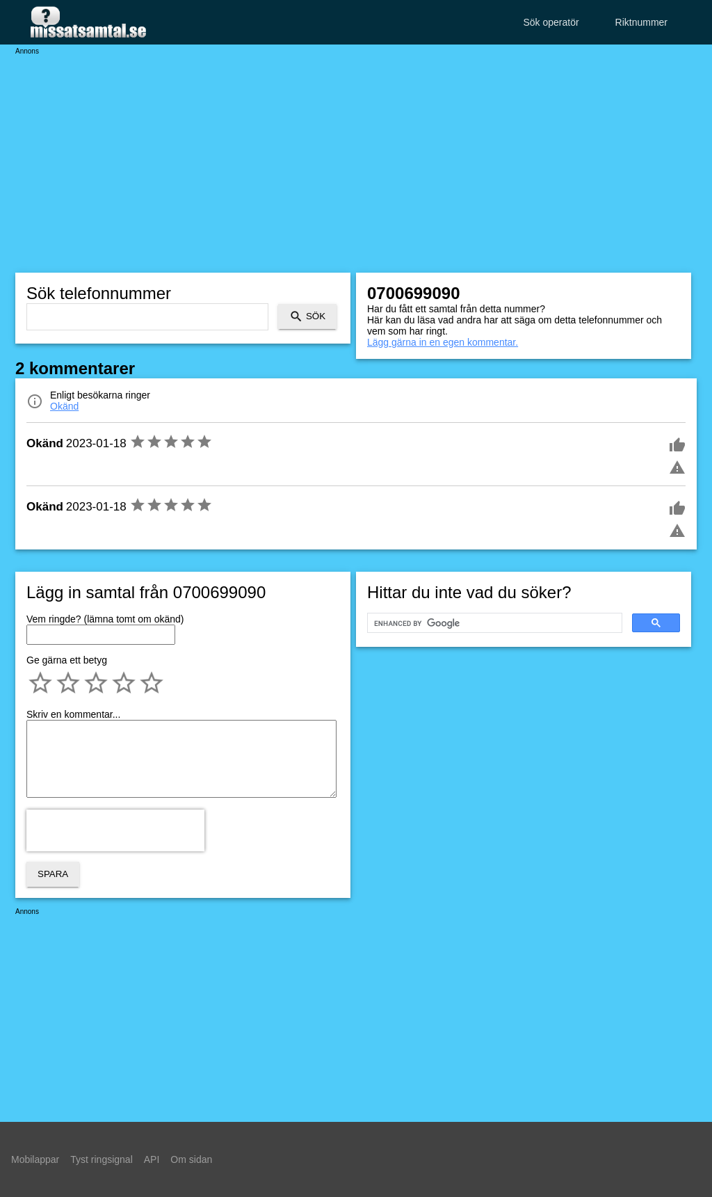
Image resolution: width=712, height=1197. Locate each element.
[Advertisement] (356, 153)
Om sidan (191, 1159)
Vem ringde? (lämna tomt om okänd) (105, 619)
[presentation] (115, 830)
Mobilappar (35, 1159)
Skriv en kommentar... (73, 714)
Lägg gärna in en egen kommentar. (442, 342)
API (152, 1159)
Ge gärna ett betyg (66, 660)
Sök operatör (550, 22)
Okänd (64, 406)
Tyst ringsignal (101, 1159)
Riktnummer (641, 22)
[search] (493, 623)
